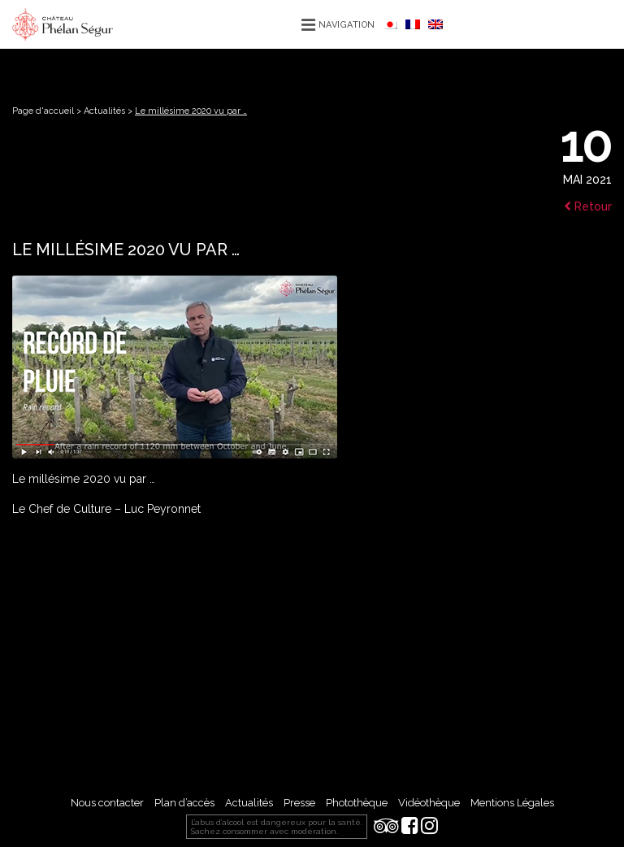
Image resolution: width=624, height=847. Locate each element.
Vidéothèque (429, 803)
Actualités (104, 111)
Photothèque (357, 803)
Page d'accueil (43, 111)
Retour (588, 206)
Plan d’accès (184, 803)
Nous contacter (107, 803)
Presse (299, 803)
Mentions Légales (512, 803)
